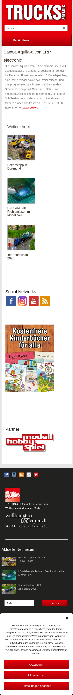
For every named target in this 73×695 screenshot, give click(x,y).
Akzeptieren (36, 664)
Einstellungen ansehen (36, 685)
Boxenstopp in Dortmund (17, 166)
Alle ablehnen (36, 675)
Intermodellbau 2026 (30, 585)
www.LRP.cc (30, 107)
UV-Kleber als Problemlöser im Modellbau (18, 212)
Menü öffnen (21, 40)
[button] (67, 618)
